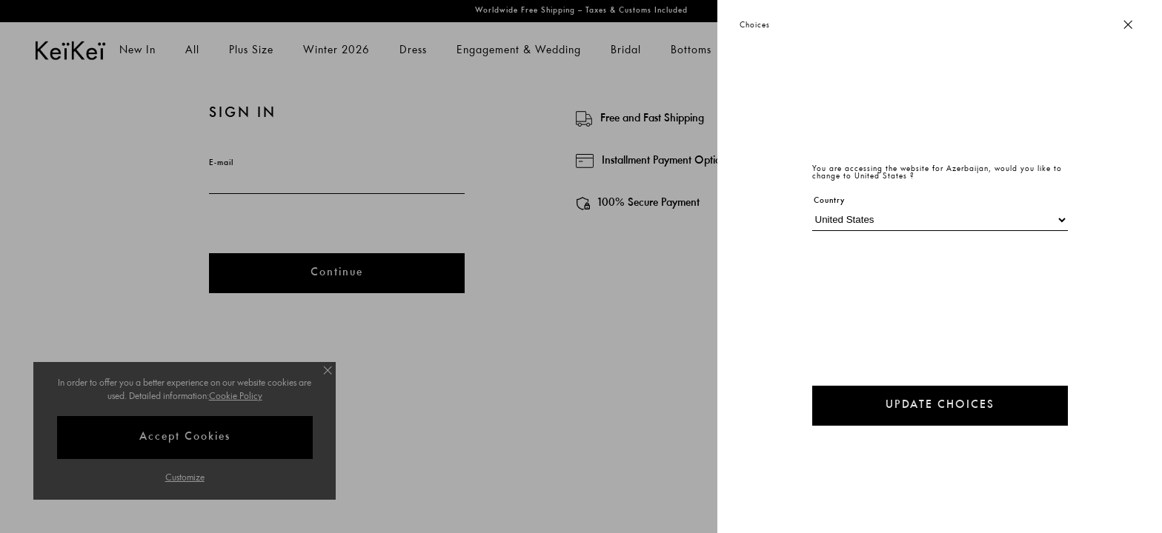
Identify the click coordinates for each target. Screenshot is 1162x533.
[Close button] (1127, 25)
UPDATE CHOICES (940, 405)
